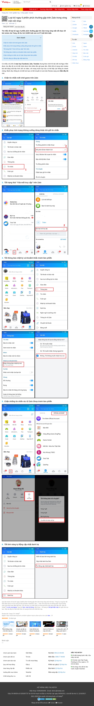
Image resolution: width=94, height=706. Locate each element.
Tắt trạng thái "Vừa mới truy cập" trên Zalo (16, 49)
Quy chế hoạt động (9, 664)
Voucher (28, 672)
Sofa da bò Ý (33, 9)
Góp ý (28, 664)
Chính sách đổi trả (8, 657)
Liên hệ (28, 676)
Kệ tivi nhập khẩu (72, 9)
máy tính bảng (30, 607)
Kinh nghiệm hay (65, 6)
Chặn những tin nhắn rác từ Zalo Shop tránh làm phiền (20, 55)
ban (49, 615)
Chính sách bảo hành (9, 653)
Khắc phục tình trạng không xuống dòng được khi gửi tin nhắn (22, 46)
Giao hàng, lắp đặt (8, 668)
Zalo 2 (91, 31)
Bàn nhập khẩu (60, 9)
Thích (3, 23)
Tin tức (54, 6)
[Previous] (3, 628)
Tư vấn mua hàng (31, 660)
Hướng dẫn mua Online (10, 672)
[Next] (66, 628)
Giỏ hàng (77, 5)
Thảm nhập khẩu (86, 9)
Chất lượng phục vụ (9, 676)
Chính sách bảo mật (9, 660)
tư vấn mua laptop (12, 607)
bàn (24, 607)
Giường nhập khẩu (46, 9)
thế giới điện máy (53, 607)
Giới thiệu (29, 653)
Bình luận (11, 23)
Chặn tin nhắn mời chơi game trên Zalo (15, 42)
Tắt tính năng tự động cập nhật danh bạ (15, 58)
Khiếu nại (29, 668)
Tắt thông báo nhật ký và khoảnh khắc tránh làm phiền (19, 52)
